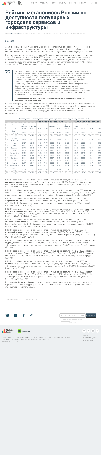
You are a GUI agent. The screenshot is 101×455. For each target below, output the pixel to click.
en (96, 3)
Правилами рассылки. (65, 321)
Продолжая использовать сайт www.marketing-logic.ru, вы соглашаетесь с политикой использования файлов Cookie (36, 337)
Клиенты (62, 3)
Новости (72, 3)
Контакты (85, 335)
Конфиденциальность (89, 337)
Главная (34, 3)
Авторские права (88, 340)
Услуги (54, 3)
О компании (84, 3)
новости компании (13, 299)
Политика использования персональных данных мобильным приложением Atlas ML (26, 339)
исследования (31, 299)
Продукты (44, 3)
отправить (90, 315)
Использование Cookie (89, 339)
